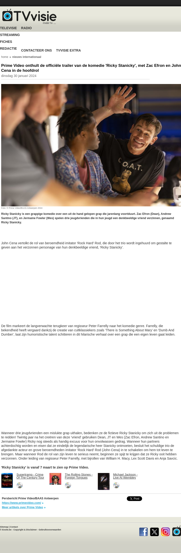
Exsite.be (7, 530)
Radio (26, 28)
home (4, 57)
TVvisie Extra (68, 50)
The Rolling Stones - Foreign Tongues (79, 476)
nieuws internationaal (26, 57)
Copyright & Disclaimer (25, 530)
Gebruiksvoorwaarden (50, 530)
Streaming (10, 35)
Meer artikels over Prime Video (22, 507)
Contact (14, 527)
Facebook (143, 530)
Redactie (8, 48)
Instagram (165, 530)
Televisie (8, 28)
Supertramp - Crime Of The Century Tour (30, 476)
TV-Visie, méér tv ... (29, 16)
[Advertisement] (39, 235)
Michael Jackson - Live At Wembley (125, 476)
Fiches (6, 42)
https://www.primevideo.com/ (21, 503)
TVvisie (176, 530)
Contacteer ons (36, 50)
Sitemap (4, 527)
